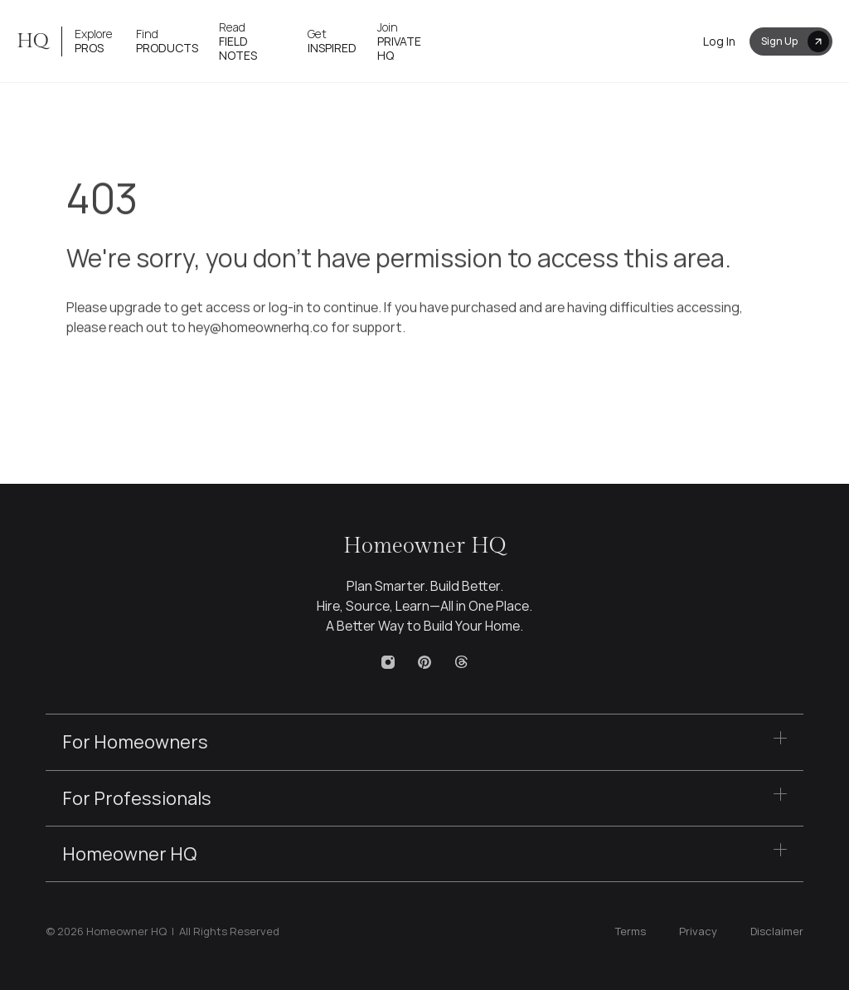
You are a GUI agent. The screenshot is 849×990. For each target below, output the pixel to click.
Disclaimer (776, 931)
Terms (630, 931)
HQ (33, 41)
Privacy (698, 931)
